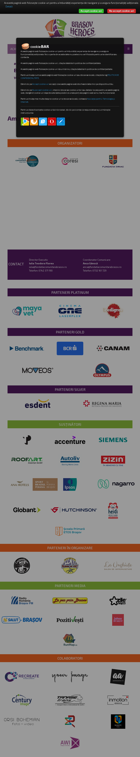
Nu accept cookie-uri (121, 10)
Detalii (9, 6)
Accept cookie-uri (91, 10)
